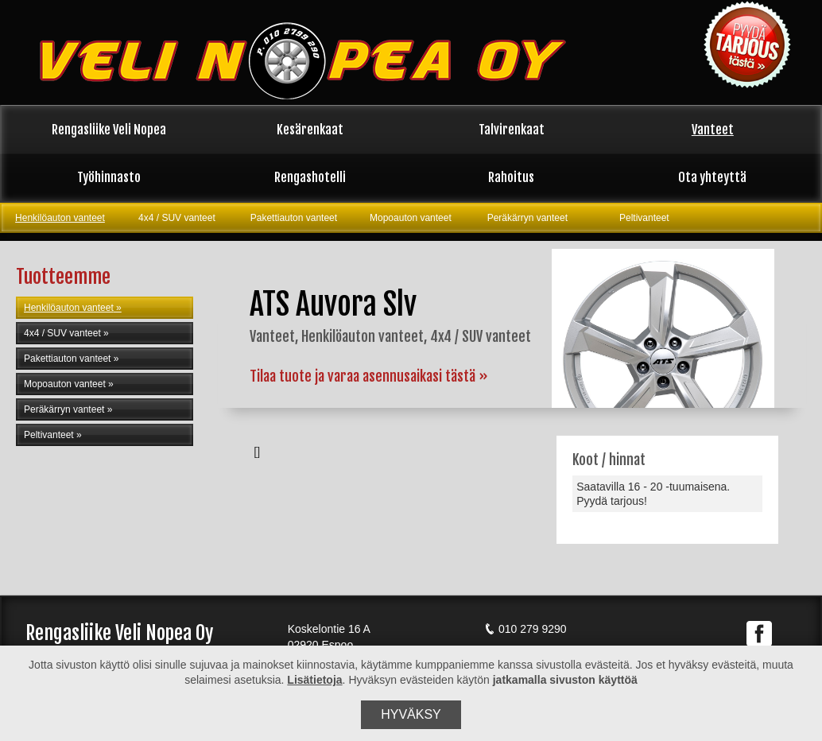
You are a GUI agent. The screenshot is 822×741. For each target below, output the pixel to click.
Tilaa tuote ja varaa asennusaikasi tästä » (369, 376)
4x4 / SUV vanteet (176, 217)
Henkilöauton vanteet (60, 217)
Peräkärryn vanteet (527, 217)
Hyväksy (411, 714)
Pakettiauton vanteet (293, 217)
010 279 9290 (525, 629)
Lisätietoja (314, 679)
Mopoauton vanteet (411, 217)
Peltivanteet (644, 217)
